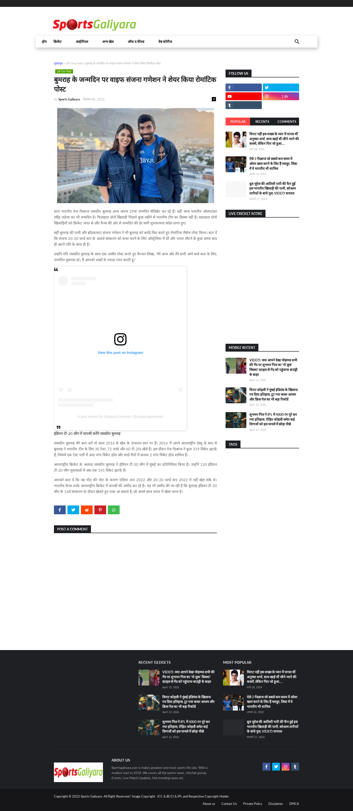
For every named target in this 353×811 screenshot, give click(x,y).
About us (209, 804)
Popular (237, 121)
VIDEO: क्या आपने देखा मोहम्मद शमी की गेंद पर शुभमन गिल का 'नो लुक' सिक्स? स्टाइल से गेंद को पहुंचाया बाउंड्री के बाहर (188, 677)
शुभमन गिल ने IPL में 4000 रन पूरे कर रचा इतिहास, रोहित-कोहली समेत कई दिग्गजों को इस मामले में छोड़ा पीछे (273, 419)
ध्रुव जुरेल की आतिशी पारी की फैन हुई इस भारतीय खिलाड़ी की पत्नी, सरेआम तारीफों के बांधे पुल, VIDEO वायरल (272, 188)
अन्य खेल (107, 42)
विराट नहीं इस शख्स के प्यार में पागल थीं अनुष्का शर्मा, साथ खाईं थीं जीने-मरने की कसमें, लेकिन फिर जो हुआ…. (274, 139)
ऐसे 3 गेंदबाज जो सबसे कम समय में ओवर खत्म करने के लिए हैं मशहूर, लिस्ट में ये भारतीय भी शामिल (273, 163)
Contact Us (229, 804)
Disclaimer (275, 804)
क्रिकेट (57, 42)
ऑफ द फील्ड (136, 42)
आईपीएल (82, 42)
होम (44, 42)
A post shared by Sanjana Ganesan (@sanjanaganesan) (120, 416)
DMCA (294, 804)
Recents (262, 121)
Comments (286, 121)
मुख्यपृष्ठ (58, 63)
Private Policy (252, 804)
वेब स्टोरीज (165, 42)
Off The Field (74, 63)
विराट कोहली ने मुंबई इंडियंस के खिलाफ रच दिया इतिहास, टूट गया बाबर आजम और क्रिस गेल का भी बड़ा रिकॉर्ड (273, 394)
